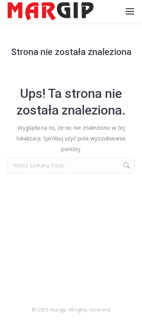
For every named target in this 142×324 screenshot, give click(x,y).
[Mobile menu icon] (129, 11)
